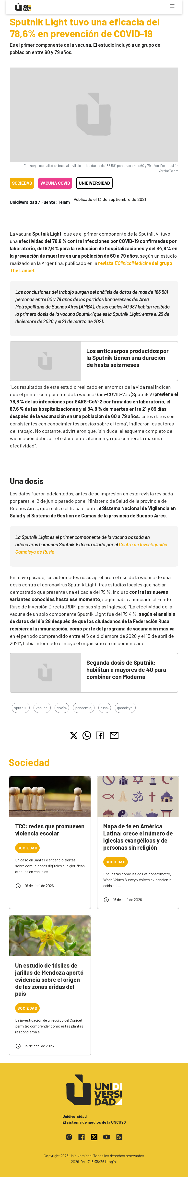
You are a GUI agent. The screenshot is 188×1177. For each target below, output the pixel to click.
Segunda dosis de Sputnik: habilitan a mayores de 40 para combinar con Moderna (126, 669)
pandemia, (83, 707)
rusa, (105, 707)
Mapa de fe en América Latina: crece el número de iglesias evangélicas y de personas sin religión (138, 837)
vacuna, (42, 707)
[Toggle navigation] (172, 6)
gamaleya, (125, 707)
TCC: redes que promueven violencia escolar (49, 830)
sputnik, (20, 707)
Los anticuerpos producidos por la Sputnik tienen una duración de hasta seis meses (127, 357)
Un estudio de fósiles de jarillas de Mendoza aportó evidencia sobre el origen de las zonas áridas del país (49, 979)
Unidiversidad (94, 183)
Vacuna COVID (55, 183)
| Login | (111, 1161)
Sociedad (22, 183)
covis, (62, 707)
